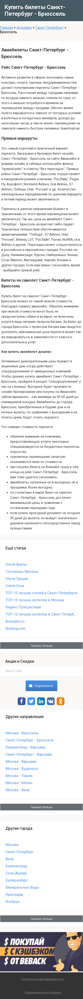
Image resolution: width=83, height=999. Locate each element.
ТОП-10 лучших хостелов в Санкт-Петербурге (43, 614)
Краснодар (14, 894)
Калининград (16, 866)
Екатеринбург (17, 880)
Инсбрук (13, 902)
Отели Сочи (15, 586)
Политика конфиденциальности (42, 979)
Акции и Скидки (19, 661)
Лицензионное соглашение (42, 992)
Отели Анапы (16, 564)
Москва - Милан (19, 783)
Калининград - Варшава (25, 747)
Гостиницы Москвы (22, 571)
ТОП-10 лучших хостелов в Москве (35, 600)
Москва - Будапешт (22, 769)
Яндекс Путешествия (23, 607)
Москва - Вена (17, 790)
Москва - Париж (19, 776)
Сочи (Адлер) (16, 873)
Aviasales (24, 28)
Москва (12, 845)
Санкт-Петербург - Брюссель (30, 740)
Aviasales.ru (15, 621)
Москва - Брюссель (22, 733)
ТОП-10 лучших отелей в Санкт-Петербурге (41, 593)
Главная (6, 28)
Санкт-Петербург (49, 28)
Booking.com (15, 628)
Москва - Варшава (21, 761)
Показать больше (41, 645)
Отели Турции (17, 579)
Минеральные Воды (22, 887)
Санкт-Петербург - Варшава (29, 754)
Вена (10, 859)
